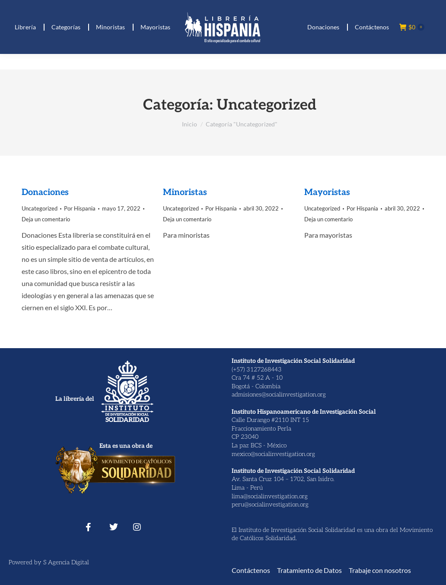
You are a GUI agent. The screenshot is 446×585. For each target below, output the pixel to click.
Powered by (26, 562)
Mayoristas (327, 192)
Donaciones (45, 192)
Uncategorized (39, 208)
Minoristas (185, 192)
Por (80, 208)
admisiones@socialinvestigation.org (279, 394)
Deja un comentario (46, 219)
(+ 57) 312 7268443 (53, 8)
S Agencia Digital (66, 562)
